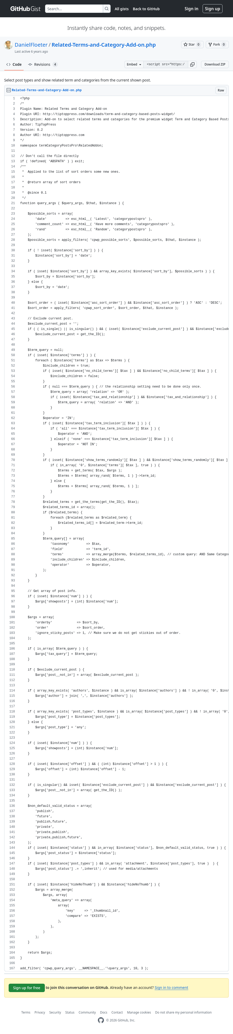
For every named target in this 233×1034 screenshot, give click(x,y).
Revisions (43, 64)
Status (69, 1012)
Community (87, 1012)
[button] (192, 64)
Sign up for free (26, 987)
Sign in (191, 9)
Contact (117, 1012)
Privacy (40, 1012)
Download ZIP (214, 64)
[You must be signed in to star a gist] (192, 44)
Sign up (212, 9)
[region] (116, 533)
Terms (25, 1012)
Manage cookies (139, 1012)
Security (55, 1012)
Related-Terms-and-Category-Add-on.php (104, 44)
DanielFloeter (31, 44)
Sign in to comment (171, 987)
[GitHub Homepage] (101, 1020)
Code (14, 64)
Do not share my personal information (183, 1012)
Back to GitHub (146, 8)
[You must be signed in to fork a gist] (217, 44)
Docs (103, 1012)
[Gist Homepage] (25, 9)
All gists (122, 8)
